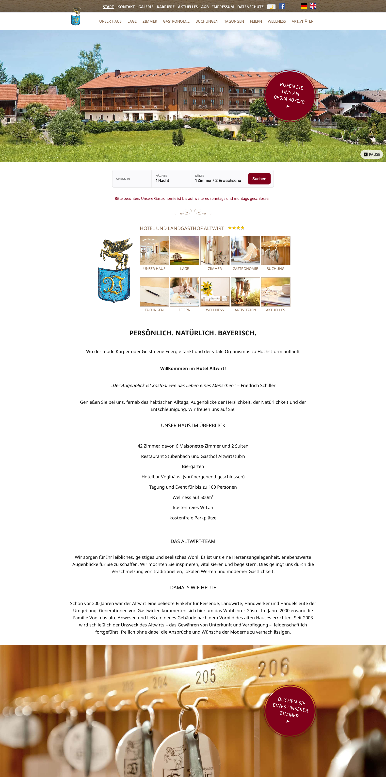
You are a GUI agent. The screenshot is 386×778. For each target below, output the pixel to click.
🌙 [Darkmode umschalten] (271, 6)
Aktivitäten (303, 21)
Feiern (256, 21)
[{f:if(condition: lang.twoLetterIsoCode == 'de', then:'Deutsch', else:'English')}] (313, 6)
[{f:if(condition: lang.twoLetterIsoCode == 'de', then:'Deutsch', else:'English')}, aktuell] (304, 6)
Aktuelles (188, 6)
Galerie (145, 6)
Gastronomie (176, 21)
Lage (132, 21)
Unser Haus (110, 21)
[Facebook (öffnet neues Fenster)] (282, 6)
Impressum (223, 6)
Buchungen (206, 21)
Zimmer (150, 21)
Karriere (166, 6)
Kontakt (126, 6)
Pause (374, 154)
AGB (205, 6)
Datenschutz (250, 6)
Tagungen (234, 21)
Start (108, 6)
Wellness (277, 21)
